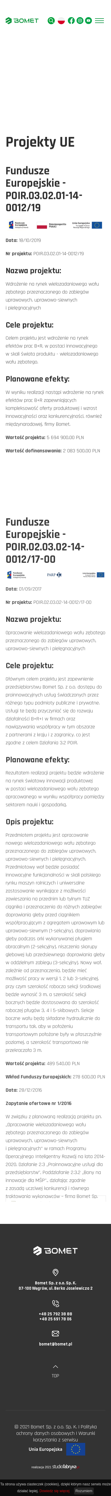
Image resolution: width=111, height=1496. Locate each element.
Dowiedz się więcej (54, 1491)
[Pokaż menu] (99, 20)
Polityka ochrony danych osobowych (56, 1430)
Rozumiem (83, 1491)
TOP (55, 1372)
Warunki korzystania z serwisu (64, 1436)
